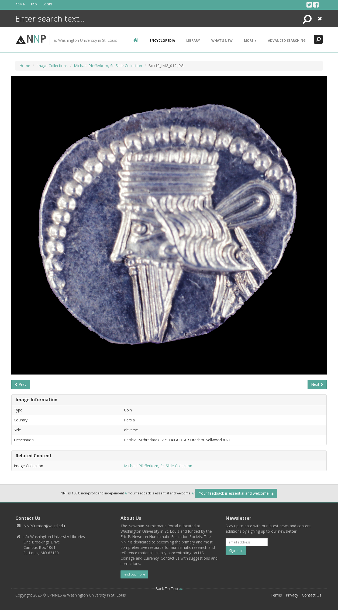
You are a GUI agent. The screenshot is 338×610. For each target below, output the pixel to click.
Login (47, 4)
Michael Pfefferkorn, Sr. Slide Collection (108, 65)
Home (24, 65)
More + (250, 40)
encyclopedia (162, 40)
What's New (222, 40)
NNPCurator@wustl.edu (44, 525)
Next (317, 384)
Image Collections (52, 65)
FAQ (34, 4)
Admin (20, 4)
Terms (276, 595)
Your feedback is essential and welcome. (236, 493)
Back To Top (169, 588)
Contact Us (311, 595)
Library (193, 40)
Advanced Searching (287, 40)
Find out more (134, 574)
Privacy (292, 595)
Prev (20, 384)
